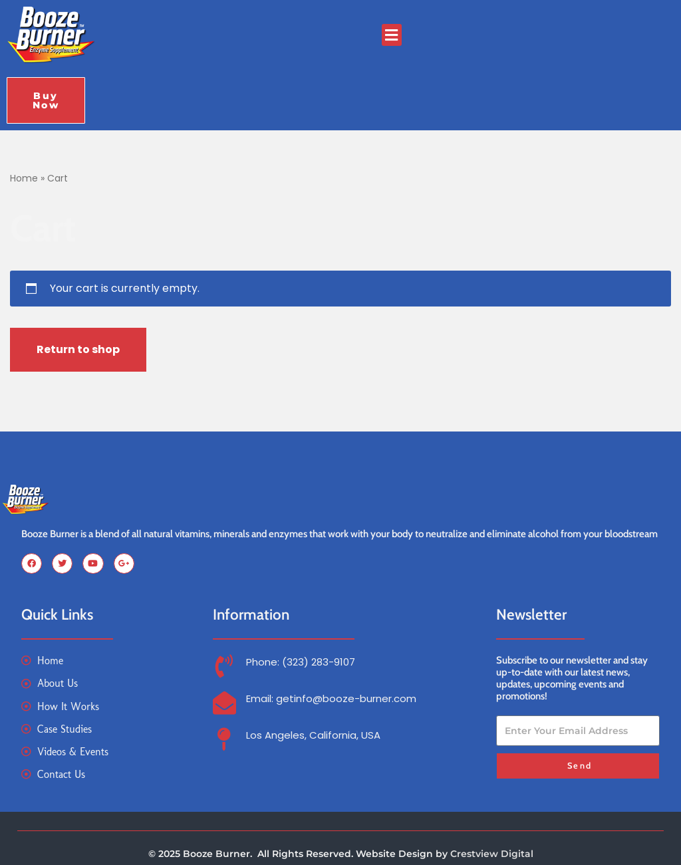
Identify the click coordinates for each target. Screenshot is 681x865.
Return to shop (78, 349)
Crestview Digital (491, 854)
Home (24, 178)
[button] (392, 35)
